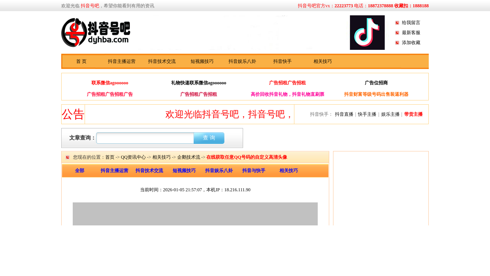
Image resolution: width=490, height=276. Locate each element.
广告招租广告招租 (287, 82)
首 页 (81, 61)
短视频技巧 (202, 61)
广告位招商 (376, 82)
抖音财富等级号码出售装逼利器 (376, 94)
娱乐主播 (390, 114)
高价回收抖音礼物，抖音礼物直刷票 (287, 94)
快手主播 (367, 114)
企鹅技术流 (188, 157)
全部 (79, 170)
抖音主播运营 (122, 61)
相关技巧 (323, 61)
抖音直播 (344, 114)
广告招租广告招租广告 (110, 94)
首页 (109, 157)
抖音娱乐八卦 (242, 61)
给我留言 (411, 22)
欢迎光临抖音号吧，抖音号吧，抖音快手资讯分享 (268, 114)
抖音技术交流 (162, 61)
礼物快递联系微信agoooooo (198, 82)
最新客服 (411, 32)
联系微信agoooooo (109, 82)
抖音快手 (282, 61)
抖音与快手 (253, 170)
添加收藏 (411, 42)
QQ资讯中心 (133, 157)
